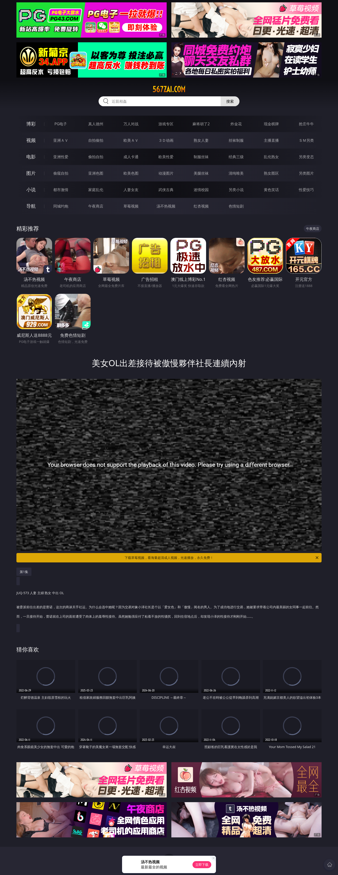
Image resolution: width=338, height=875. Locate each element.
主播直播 (271, 140)
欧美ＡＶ (130, 140)
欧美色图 (130, 173)
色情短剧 (236, 206)
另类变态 (306, 156)
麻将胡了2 (201, 123)
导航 (31, 206)
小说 (31, 189)
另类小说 (236, 189)
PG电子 (60, 123)
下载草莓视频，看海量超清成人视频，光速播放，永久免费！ (222, 558)
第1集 (24, 571)
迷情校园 (201, 189)
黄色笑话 (271, 189)
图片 (31, 173)
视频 (31, 140)
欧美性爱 (165, 156)
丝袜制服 (236, 140)
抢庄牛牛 (306, 123)
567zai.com (169, 89)
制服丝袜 (201, 156)
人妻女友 (130, 189)
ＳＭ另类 (306, 140)
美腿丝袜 (201, 173)
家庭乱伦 (95, 189)
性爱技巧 (306, 189)
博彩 (31, 124)
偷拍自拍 (95, 156)
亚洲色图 (95, 173)
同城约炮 (60, 206)
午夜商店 (95, 206)
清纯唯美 (236, 173)
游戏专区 (165, 123)
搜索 (230, 101)
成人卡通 (130, 156)
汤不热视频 (166, 206)
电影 (31, 156)
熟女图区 (271, 173)
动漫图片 (165, 173)
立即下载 (201, 864)
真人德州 (95, 123)
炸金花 (236, 123)
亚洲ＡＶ (60, 140)
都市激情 (60, 189)
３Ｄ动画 (165, 140)
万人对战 (130, 123)
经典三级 (236, 156)
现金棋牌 (271, 123)
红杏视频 (201, 206)
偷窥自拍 (60, 173)
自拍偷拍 (95, 140)
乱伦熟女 (271, 156)
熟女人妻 (201, 140)
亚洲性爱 (60, 156)
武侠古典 (165, 189)
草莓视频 (130, 206)
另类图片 (306, 173)
